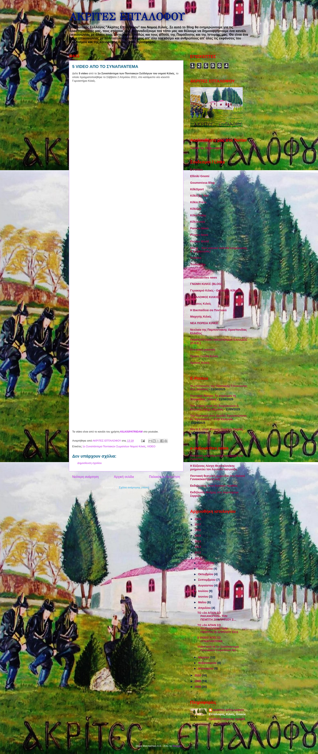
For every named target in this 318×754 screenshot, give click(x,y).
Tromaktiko (198, 264)
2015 (198, 535)
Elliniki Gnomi (199, 176)
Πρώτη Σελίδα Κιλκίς (204, 356)
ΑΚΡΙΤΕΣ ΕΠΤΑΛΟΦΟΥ (126, 17)
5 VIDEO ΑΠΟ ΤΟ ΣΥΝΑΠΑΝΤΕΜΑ (210, 639)
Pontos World (199, 241)
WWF (193, 271)
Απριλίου (205, 607)
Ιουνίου (203, 596)
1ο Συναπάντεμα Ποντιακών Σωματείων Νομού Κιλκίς (114, 446)
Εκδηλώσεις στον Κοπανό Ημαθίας (214, 485)
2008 (198, 686)
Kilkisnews (197, 221)
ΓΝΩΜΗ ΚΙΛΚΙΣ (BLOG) (206, 284)
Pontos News (199, 234)
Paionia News (199, 228)
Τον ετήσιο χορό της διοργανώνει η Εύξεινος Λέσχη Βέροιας (214, 407)
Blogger (177, 745)
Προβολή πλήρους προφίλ (227, 719)
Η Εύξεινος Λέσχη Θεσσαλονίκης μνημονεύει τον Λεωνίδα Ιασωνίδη (213, 467)
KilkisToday (198, 215)
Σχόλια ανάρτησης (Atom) (134, 487)
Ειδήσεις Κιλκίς (200, 303)
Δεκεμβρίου (206, 563)
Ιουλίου (203, 591)
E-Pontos (196, 169)
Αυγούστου (206, 585)
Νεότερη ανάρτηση (85, 477)
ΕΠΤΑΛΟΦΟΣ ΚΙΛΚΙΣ (204, 297)
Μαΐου (202, 602)
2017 (198, 524)
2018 (198, 519)
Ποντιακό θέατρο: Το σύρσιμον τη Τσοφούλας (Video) (213, 397)
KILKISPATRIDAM (131, 431)
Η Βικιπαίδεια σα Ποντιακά (208, 310)
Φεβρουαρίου (207, 662)
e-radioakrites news (203, 277)
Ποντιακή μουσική (202, 349)
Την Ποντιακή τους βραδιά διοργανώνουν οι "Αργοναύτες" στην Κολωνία (218, 417)
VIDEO (151, 446)
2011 (198, 558)
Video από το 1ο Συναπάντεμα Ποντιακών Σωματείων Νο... (218, 648)
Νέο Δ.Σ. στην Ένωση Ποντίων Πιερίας (216, 429)
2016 (198, 530)
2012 (198, 552)
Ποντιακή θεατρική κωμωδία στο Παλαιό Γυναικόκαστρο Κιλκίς (217, 477)
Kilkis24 (195, 208)
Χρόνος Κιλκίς (200, 362)
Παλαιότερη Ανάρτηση (164, 477)
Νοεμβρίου (206, 568)
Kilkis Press (198, 202)
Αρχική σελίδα (124, 477)
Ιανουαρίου (206, 668)
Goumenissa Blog (202, 182)
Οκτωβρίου (206, 574)
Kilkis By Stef (199, 195)
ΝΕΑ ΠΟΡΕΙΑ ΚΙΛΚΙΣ (204, 323)
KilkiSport (197, 189)
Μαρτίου (204, 657)
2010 (198, 675)
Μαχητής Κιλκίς (201, 316)
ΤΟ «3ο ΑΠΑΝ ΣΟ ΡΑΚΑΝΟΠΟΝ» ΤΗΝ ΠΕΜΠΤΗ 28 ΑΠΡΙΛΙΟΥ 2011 (217, 628)
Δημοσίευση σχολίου (89, 463)
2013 (198, 547)
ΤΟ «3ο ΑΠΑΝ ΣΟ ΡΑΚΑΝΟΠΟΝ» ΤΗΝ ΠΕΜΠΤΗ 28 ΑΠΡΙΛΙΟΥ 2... (216, 616)
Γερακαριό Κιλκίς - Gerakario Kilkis (214, 290)
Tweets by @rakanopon (206, 148)
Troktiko (195, 257)
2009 (198, 681)
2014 (198, 541)
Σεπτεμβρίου (207, 579)
